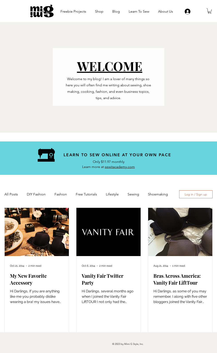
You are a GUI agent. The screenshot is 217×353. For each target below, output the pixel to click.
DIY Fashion (36, 194)
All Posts (11, 194)
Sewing (133, 194)
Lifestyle (112, 194)
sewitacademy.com (120, 167)
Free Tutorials (86, 194)
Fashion (60, 194)
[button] (210, 11)
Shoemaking (158, 194)
